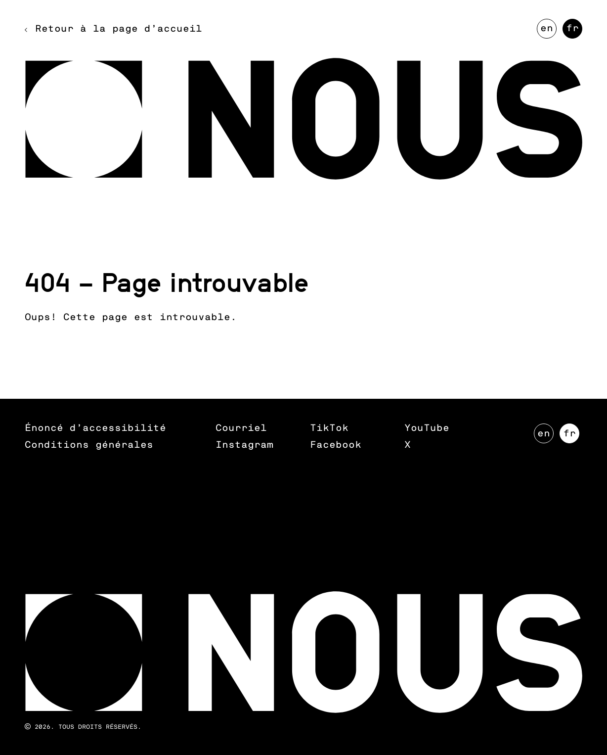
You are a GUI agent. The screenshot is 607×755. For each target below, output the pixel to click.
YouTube (426, 428)
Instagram (244, 445)
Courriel (241, 428)
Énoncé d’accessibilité (95, 428)
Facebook (335, 445)
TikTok (329, 428)
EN (548, 31)
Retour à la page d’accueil (118, 29)
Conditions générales (89, 445)
